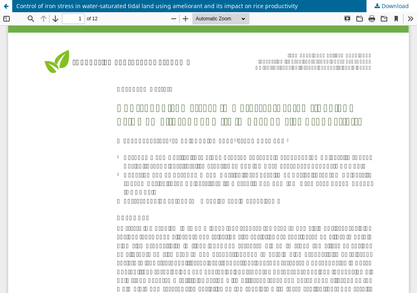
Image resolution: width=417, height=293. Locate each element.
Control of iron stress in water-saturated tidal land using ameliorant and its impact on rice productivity (157, 6)
